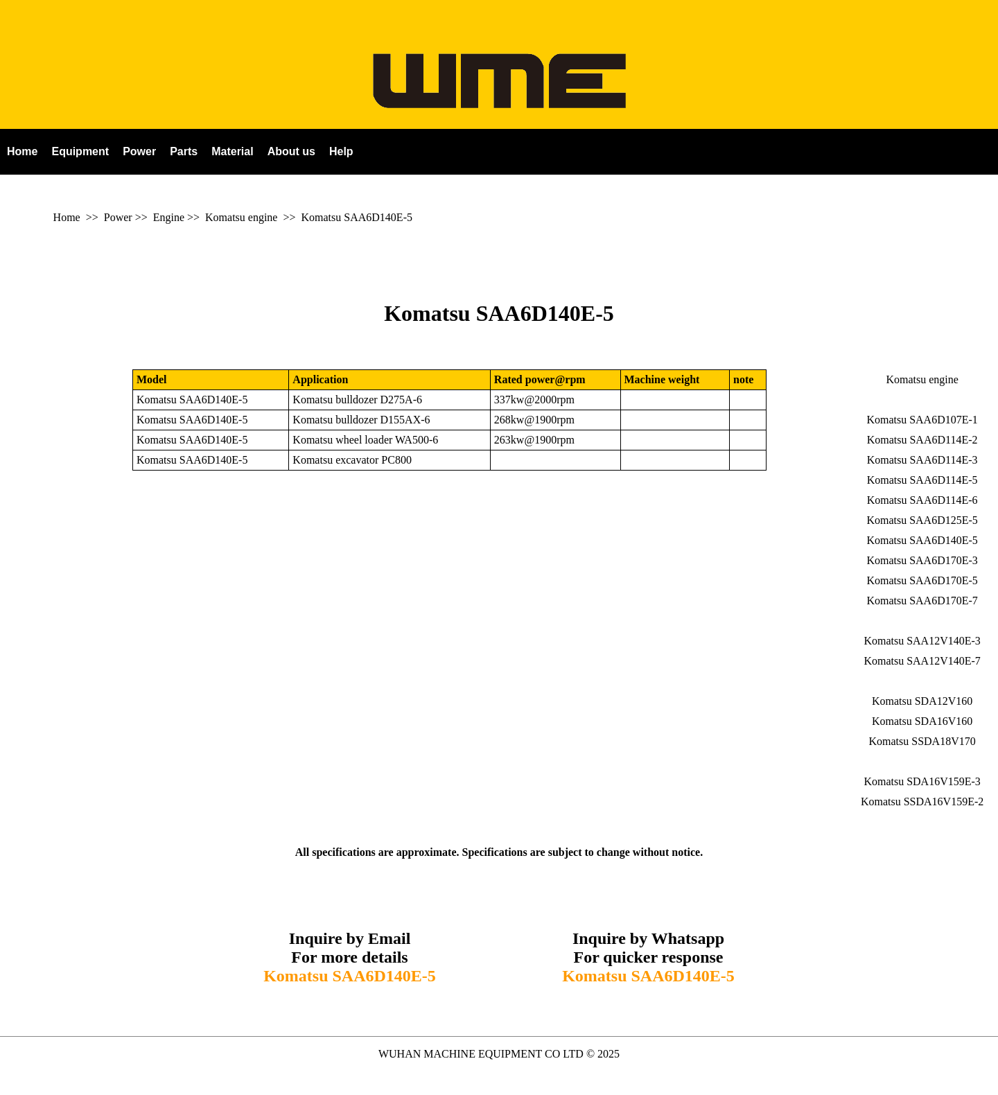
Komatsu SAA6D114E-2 (922, 440)
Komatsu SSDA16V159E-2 (922, 801)
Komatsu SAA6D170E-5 (921, 580)
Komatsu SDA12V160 (922, 701)
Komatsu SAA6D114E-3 (922, 460)
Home (66, 217)
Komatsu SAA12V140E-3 (922, 641)
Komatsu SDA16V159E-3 (922, 781)
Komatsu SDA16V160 (922, 721)
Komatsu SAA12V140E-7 (922, 661)
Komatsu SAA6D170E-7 (921, 600)
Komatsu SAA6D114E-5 (922, 480)
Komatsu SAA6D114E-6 (922, 500)
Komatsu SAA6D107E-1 (921, 420)
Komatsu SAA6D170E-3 (921, 560)
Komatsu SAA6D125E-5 (921, 520)
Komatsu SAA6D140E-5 (356, 217)
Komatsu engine (241, 217)
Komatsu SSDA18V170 (921, 741)
